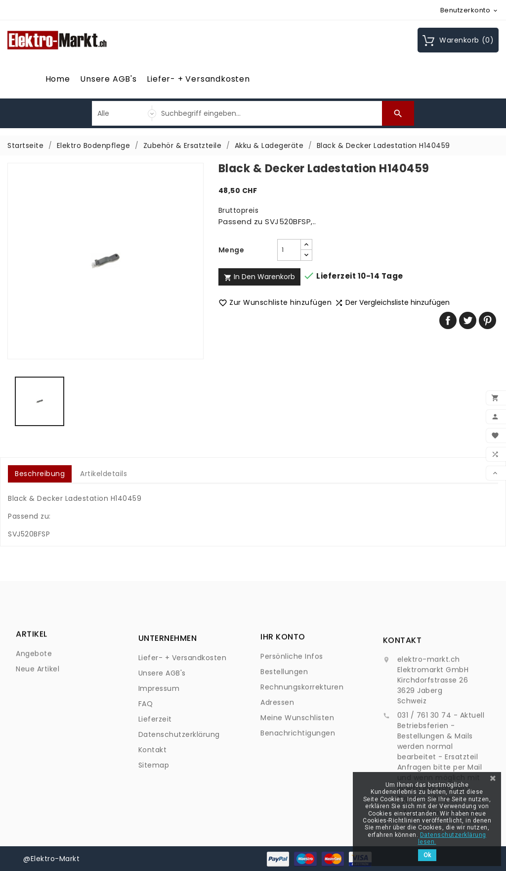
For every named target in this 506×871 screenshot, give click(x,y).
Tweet (467, 320)
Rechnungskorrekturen (301, 735)
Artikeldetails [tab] (103, 474)
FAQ (145, 766)
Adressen (277, 751)
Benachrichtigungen (297, 781)
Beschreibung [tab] (40, 474)
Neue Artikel (37, 690)
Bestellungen (284, 720)
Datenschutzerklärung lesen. (452, 838)
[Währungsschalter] (469, 10)
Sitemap (153, 827)
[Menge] (289, 250)
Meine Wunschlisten (297, 766)
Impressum (159, 750)
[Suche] (269, 113)
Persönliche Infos (291, 705)
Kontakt (152, 812)
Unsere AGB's (108, 79)
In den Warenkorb (259, 277)
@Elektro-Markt (51, 859)
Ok (427, 855)
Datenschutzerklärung (179, 796)
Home (57, 79)
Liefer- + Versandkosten (198, 79)
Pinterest (487, 320)
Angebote (34, 675)
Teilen (448, 320)
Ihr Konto (282, 685)
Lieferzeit (155, 781)
